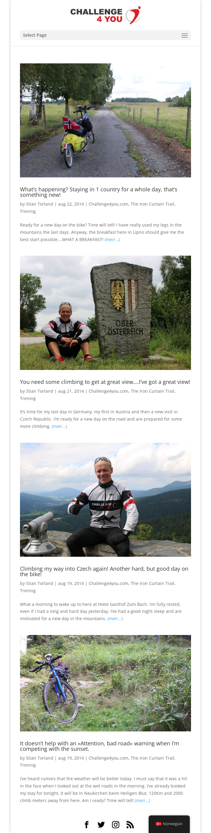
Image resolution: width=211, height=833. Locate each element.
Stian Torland (39, 204)
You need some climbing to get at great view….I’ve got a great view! (105, 381)
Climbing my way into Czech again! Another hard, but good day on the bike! (104, 571)
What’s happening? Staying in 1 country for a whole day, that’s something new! (98, 192)
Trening (28, 211)
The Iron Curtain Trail (152, 204)
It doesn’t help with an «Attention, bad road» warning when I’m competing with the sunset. (99, 746)
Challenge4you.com (108, 204)
